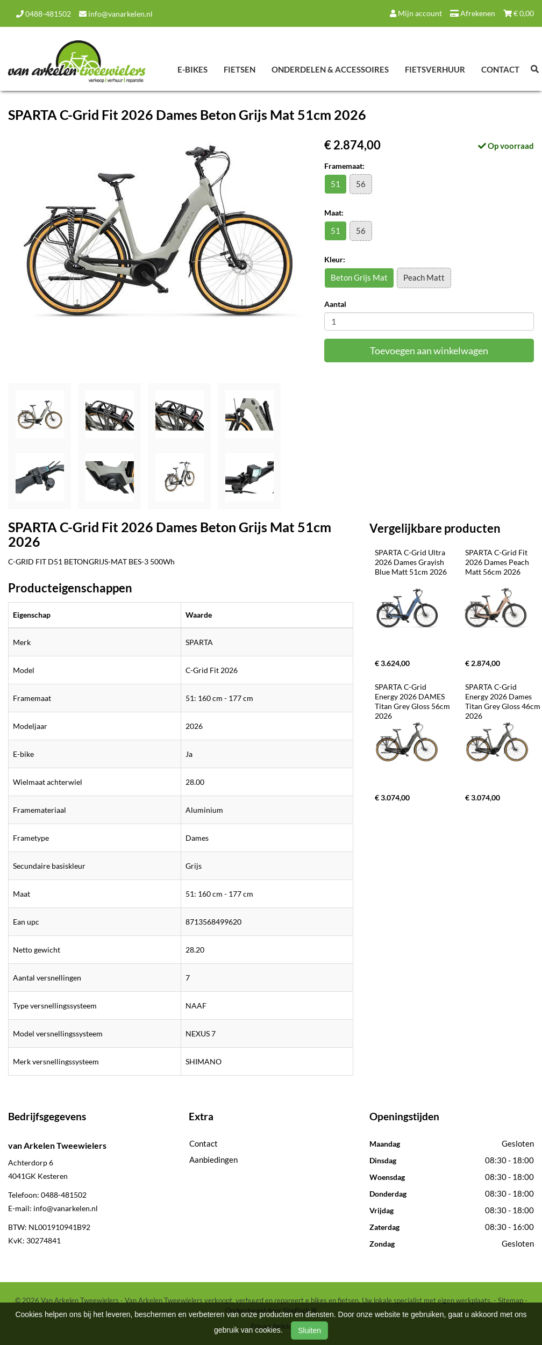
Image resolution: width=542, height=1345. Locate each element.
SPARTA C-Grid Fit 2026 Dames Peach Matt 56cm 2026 (498, 562)
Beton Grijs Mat (359, 277)
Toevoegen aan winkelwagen (429, 350)
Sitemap (510, 1300)
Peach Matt (424, 277)
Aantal (335, 304)
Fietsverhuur (435, 69)
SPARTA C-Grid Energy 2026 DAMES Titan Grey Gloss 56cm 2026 (413, 701)
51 (335, 184)
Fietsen (239, 69)
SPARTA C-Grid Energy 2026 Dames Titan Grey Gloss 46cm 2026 (503, 701)
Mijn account (416, 13)
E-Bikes (192, 69)
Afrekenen (472, 13)
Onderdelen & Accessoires (330, 69)
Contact (500, 69)
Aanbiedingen (213, 1159)
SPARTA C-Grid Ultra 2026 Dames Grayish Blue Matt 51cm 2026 (411, 562)
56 (361, 184)
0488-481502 (43, 13)
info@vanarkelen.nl (116, 13)
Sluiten (309, 1330)
